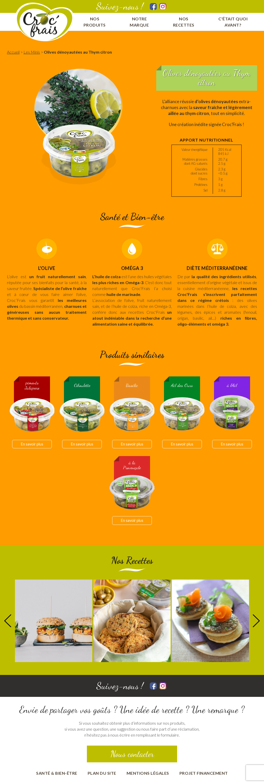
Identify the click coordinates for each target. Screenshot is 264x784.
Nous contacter (132, 754)
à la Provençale (132, 465)
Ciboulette (82, 385)
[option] (53, 621)
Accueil (13, 51)
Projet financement (203, 773)
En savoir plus (32, 444)
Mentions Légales (148, 773)
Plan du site (102, 773)
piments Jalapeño (32, 385)
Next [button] (256, 620)
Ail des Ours (182, 385)
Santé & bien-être (56, 773)
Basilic (132, 385)
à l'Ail (232, 385)
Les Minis (31, 51)
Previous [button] (7, 620)
